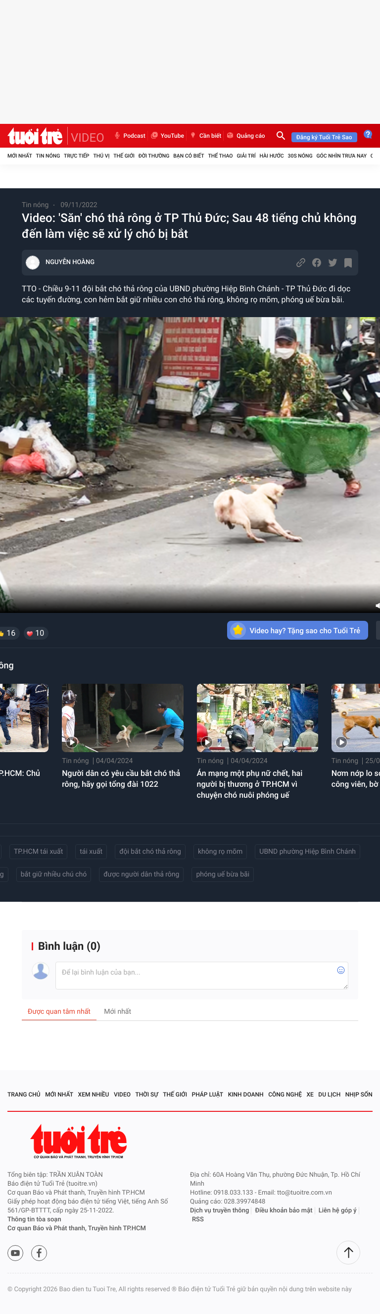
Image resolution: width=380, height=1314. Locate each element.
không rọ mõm (220, 852)
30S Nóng (299, 156)
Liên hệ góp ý (338, 1210)
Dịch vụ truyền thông (219, 1210)
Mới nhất (19, 156)
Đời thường (154, 156)
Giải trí (246, 156)
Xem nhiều (93, 1094)
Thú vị (101, 156)
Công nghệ (285, 1094)
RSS (198, 1219)
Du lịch (329, 1094)
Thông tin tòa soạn (34, 1219)
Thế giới (124, 156)
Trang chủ (24, 1094)
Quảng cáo (245, 136)
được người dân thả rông (141, 874)
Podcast (129, 136)
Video (122, 1094)
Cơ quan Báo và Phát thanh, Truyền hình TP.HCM (76, 1228)
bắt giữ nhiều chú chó (54, 874)
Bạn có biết (188, 156)
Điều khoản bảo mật (284, 1210)
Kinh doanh (246, 1094)
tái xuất (91, 852)
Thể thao (220, 156)
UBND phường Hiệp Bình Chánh (307, 852)
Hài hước (272, 156)
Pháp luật (208, 1094)
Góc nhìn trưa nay (341, 156)
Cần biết (205, 136)
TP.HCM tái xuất (38, 852)
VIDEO (87, 138)
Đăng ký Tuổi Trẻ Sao (324, 137)
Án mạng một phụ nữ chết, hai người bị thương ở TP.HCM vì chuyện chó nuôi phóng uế (250, 784)
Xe (309, 1094)
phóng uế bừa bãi (222, 874)
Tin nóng (48, 156)
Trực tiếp (76, 156)
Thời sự (147, 1094)
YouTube (167, 136)
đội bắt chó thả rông (150, 852)
